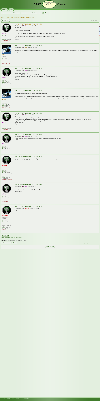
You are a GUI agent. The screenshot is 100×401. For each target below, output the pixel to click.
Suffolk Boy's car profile (7, 179)
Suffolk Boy (27, 158)
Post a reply (5, 20)
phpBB (7, 398)
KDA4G (26, 47)
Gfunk (26, 25)
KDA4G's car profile (6, 63)
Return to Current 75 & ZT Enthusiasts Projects (12, 237)
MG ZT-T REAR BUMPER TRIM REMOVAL (17, 17)
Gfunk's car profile (6, 40)
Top (97, 42)
